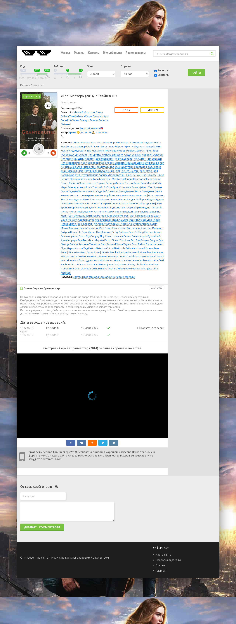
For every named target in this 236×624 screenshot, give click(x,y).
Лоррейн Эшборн (152, 154)
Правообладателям (168, 560)
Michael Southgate (141, 268)
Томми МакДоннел (144, 142)
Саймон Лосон (119, 223)
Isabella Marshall (70, 268)
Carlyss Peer (157, 240)
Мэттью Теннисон (89, 244)
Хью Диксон (155, 187)
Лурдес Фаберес (136, 199)
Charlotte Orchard (91, 268)
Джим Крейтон (86, 158)
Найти (196, 72)
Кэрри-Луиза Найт (150, 236)
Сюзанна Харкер (100, 199)
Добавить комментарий (42, 527)
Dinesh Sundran (121, 240)
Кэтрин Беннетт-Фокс (114, 203)
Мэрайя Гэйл (154, 183)
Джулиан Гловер (143, 146)
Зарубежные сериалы (86, 276)
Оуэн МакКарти (114, 179)
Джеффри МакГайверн (101, 162)
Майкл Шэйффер (116, 150)
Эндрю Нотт (82, 170)
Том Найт (98, 187)
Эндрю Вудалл (155, 199)
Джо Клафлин (85, 223)
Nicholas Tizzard (124, 256)
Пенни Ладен (131, 236)
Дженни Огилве (106, 256)
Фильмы (79, 52)
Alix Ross (159, 256)
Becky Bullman (120, 232)
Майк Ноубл (104, 195)
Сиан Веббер (136, 232)
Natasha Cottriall (105, 248)
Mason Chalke (85, 264)
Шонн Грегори (88, 195)
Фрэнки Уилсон (138, 219)
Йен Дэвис (105, 228)
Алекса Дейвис (123, 158)
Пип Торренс (68, 162)
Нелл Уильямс (120, 219)
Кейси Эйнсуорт (123, 207)
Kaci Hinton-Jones (103, 264)
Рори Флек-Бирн (121, 195)
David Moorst (120, 215)
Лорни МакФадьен (121, 142)
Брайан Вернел (70, 207)
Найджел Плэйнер (82, 179)
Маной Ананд (106, 207)
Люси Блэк (90, 215)
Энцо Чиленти (87, 183)
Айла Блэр (76, 166)
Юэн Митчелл (76, 215)
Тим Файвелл (77, 116)
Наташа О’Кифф (140, 195)
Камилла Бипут (105, 166)
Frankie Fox (125, 252)
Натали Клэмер (153, 232)
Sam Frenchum (86, 240)
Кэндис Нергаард (134, 179)
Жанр (90, 66)
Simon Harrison (77, 252)
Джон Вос (146, 228)
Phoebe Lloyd (151, 264)
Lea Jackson (120, 264)
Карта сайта (163, 554)
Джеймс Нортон (105, 158)
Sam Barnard (108, 244)
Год (22, 66)
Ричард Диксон (88, 207)
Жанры (65, 52)
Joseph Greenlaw (141, 252)
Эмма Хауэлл (123, 244)
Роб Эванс (73, 120)
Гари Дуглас (89, 232)
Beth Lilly (120, 248)
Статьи (160, 565)
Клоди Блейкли (132, 154)
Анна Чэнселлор (100, 142)
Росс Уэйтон (119, 228)
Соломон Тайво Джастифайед (144, 203)
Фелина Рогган (124, 183)
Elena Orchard (109, 268)
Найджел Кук (85, 211)
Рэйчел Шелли (129, 170)
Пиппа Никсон (69, 211)
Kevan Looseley (114, 236)
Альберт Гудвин (83, 260)
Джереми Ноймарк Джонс (129, 162)
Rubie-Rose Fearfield (152, 260)
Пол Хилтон (139, 158)
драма (72, 132)
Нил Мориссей (69, 158)
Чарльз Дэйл (149, 223)
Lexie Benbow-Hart (85, 256)
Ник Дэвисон (103, 232)
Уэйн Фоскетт (92, 203)
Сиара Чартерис (89, 228)
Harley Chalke (135, 264)
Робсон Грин (111, 187)
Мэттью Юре (104, 215)
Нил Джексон (154, 158)
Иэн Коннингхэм (103, 211)
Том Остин (67, 199)
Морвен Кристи (124, 146)
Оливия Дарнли (98, 175)
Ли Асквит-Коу (102, 223)
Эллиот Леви (152, 179)
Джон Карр (153, 219)
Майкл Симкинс (70, 228)
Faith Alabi (131, 248)
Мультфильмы (112, 52)
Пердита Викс (140, 166)
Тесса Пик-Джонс (144, 191)
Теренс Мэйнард (148, 170)
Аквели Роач (84, 187)
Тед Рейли (90, 248)
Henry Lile (75, 232)
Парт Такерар (137, 215)
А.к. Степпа (135, 223)
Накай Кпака (145, 248)
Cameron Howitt (131, 260)
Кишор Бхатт (153, 215)
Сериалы (94, 52)
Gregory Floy (97, 236)
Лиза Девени (126, 191)
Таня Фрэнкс (140, 211)
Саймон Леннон (80, 142)
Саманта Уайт (69, 219)
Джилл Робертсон (84, 112)
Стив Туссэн (82, 175)
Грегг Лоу (84, 236)
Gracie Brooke (110, 252)
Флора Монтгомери (72, 203)
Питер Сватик (69, 223)
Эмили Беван (118, 199)
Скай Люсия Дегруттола (100, 146)
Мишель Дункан (135, 150)
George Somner (70, 244)
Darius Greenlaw (143, 256)
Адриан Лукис (82, 199)
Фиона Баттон (123, 166)
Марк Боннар (69, 187)
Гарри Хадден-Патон (73, 191)
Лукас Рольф (94, 252)
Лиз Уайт (115, 170)
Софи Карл (125, 187)
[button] (150, 331)
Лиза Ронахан (103, 219)
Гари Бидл (99, 179)
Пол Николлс (149, 175)
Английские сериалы (122, 276)
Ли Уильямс (157, 195)
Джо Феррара (69, 240)
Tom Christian (113, 260)
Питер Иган (89, 166)
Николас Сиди (94, 191)
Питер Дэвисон (70, 183)
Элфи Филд (140, 207)
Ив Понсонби (154, 207)
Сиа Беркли (133, 228)
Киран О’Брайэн (99, 170)
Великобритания (90, 128)
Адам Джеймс (78, 150)
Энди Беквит (79, 154)
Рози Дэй (81, 162)
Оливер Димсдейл (112, 154)
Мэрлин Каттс (103, 240)
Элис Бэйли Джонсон (144, 244)
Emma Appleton (69, 236)
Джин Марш (68, 170)
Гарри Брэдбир (94, 116)
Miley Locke (124, 268)
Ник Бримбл (95, 154)
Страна (126, 66)
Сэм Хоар (73, 195)
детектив (86, 132)
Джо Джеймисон (139, 240)
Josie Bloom (67, 260)
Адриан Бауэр (86, 219)
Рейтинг (59, 66)
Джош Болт (139, 183)
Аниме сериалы (136, 52)
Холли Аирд (67, 175)
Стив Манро (152, 162)
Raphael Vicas (69, 264)
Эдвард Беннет (89, 120)
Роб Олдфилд (110, 191)
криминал (101, 132)
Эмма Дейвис (140, 187)
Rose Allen (99, 260)
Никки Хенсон (133, 175)
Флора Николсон (123, 211)
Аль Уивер (155, 166)
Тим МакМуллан (96, 150)
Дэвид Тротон (116, 175)
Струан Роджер (106, 183)
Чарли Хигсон (75, 248)
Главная (161, 570)
